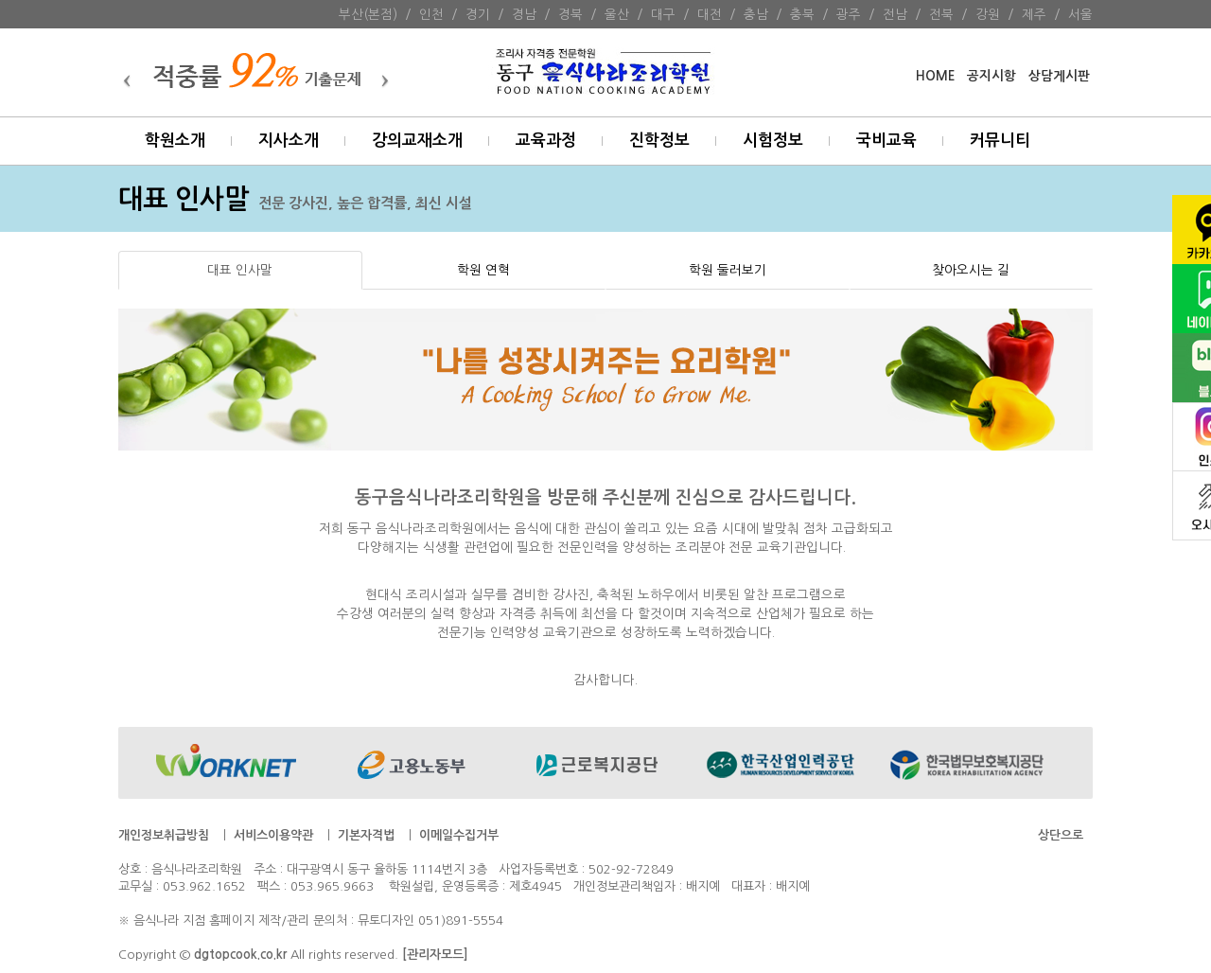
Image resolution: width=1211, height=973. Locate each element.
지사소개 (288, 141)
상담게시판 (1059, 76)
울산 (617, 14)
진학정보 (659, 141)
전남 (895, 14)
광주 (848, 14)
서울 (1080, 14)
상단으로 (1060, 835)
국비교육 (886, 141)
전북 (941, 14)
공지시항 (991, 76)
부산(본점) (368, 14)
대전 (709, 14)
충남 (756, 14)
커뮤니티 (1000, 141)
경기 (477, 14)
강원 (987, 14)
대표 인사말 (239, 269)
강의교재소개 (417, 141)
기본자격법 (366, 835)
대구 (663, 14)
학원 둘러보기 (727, 269)
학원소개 (175, 141)
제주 (1034, 14)
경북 (570, 14)
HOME (935, 76)
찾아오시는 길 (970, 269)
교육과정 (546, 141)
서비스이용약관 (273, 835)
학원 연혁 (483, 269)
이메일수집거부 (459, 835)
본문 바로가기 (0, 0)
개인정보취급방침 (163, 835)
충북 (802, 14)
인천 (431, 14)
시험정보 (773, 141)
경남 (524, 14)
